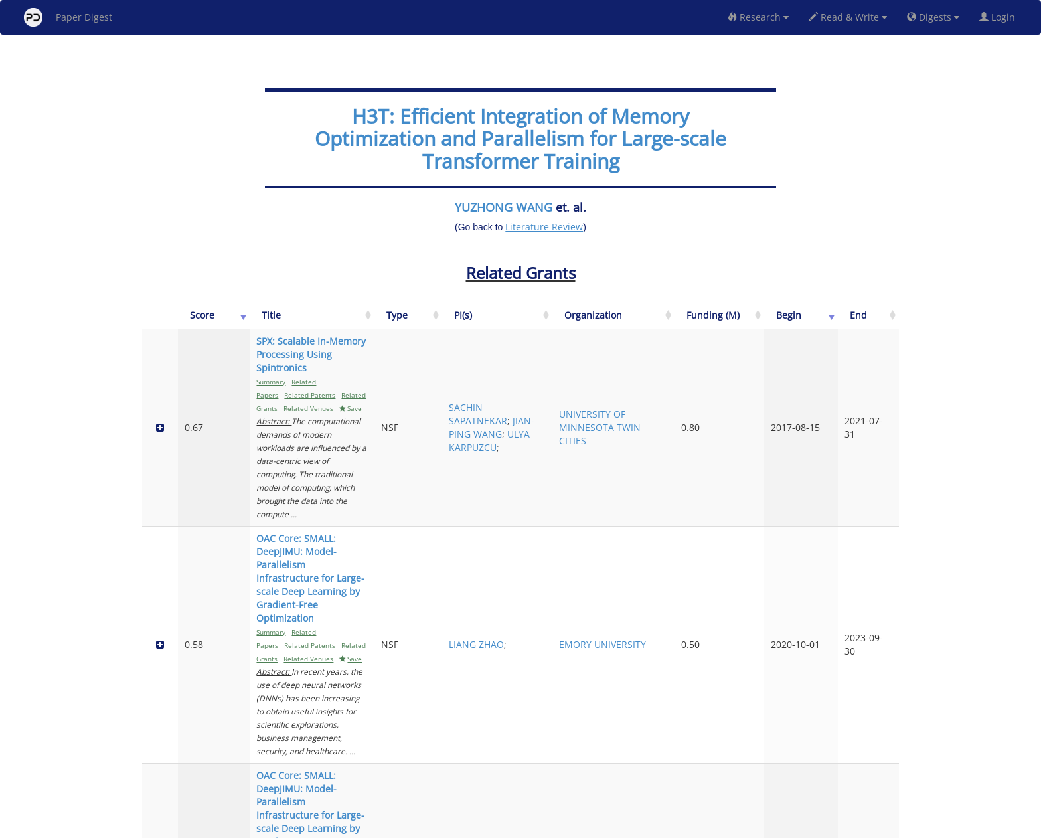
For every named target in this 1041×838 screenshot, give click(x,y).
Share (589, 825)
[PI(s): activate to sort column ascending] (629, 322)
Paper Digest (68, 17)
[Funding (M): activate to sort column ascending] (778, 322)
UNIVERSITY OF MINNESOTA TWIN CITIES (706, 380)
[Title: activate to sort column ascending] (380, 322)
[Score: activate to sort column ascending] (190, 322)
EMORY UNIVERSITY (699, 465)
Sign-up (493, 825)
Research (758, 17)
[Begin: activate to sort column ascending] (833, 322)
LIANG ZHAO (626, 465)
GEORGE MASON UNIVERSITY (699, 556)
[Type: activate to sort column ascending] (569, 322)
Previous (775, 771)
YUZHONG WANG (503, 207)
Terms (526, 825)
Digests (933, 17)
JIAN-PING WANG (621, 387)
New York (628, 825)
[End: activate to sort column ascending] (878, 322)
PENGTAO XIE (628, 718)
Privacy (557, 825)
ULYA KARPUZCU (627, 401)
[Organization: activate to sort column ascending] (707, 322)
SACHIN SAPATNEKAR (628, 361)
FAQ (465, 825)
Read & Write (848, 17)
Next (878, 771)
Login (999, 17)
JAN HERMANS (621, 640)
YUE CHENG (625, 562)
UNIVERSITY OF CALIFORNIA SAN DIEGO (706, 718)
